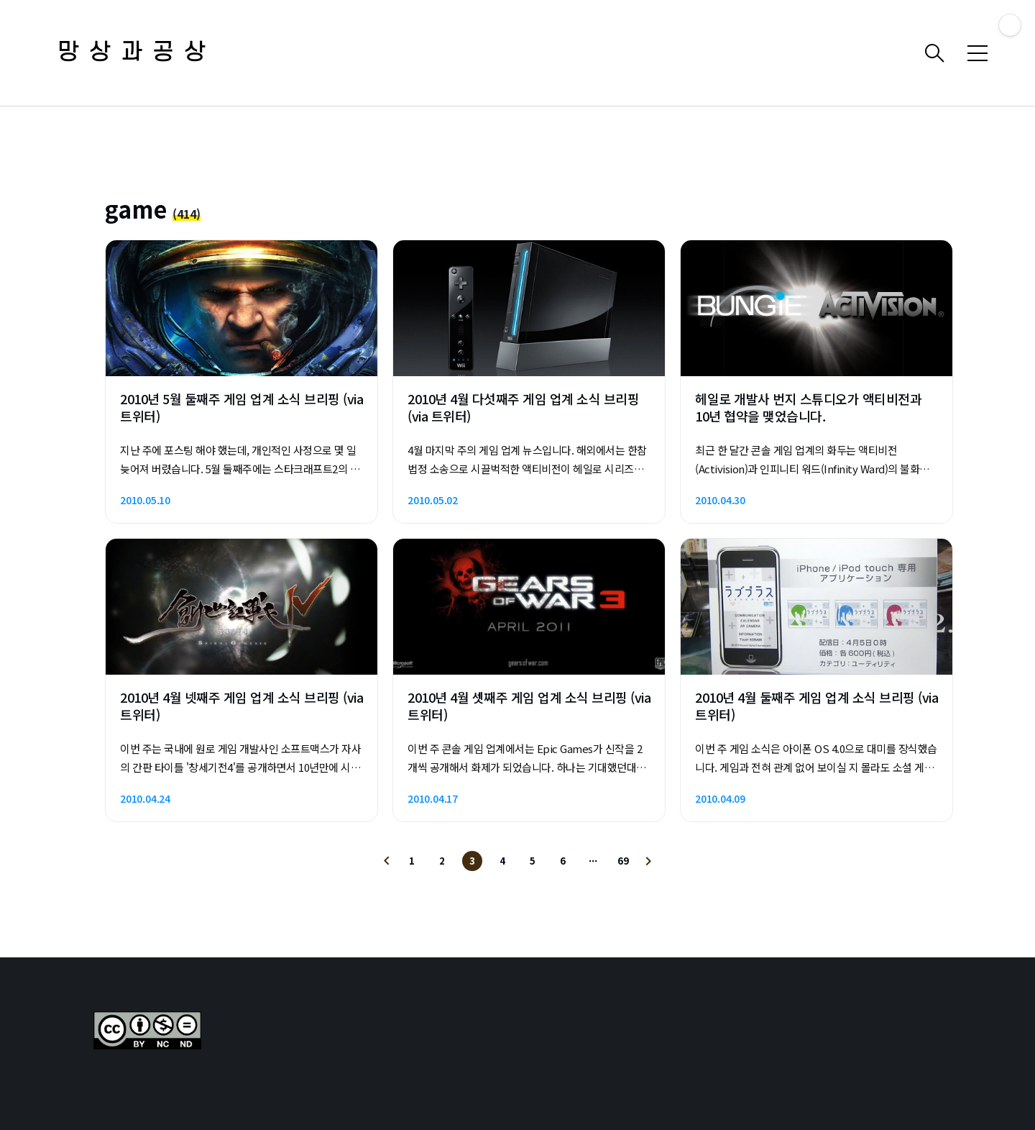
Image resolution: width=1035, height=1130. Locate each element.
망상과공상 (137, 52)
